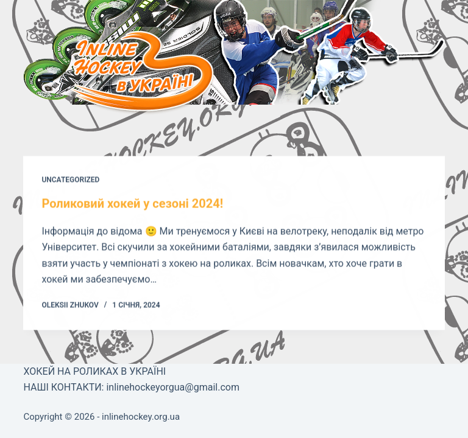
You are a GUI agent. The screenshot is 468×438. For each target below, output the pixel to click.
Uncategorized (70, 180)
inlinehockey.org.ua (141, 416)
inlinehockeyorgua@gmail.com (172, 387)
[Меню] (47, 77)
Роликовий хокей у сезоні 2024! (132, 203)
